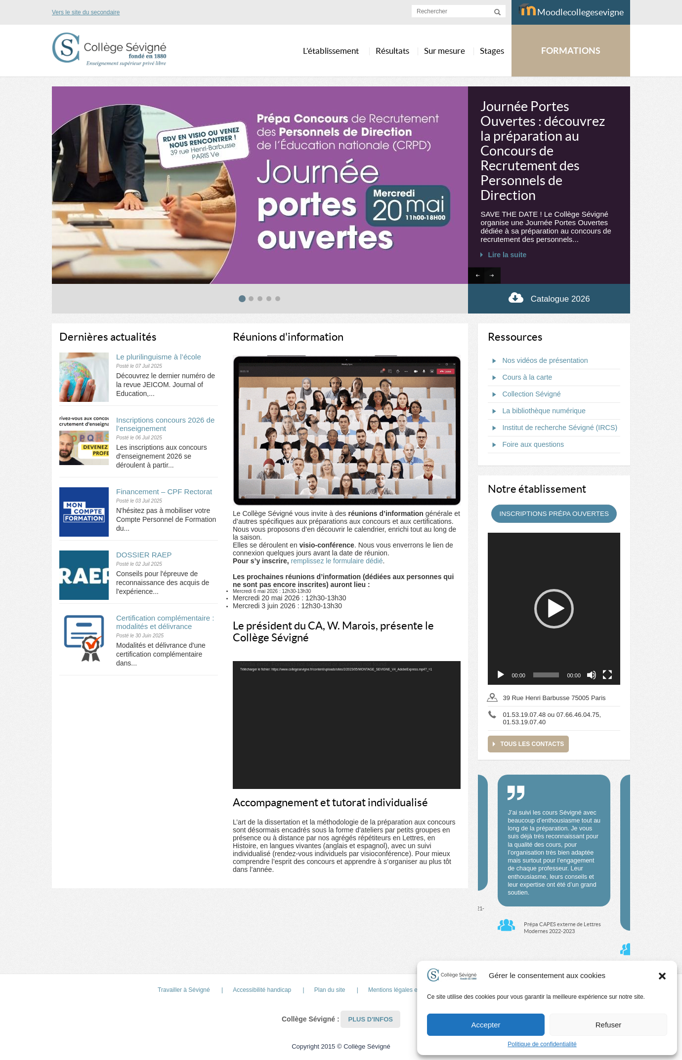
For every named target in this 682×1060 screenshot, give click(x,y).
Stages (492, 50)
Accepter (485, 1025)
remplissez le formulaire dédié (337, 561)
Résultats (392, 50)
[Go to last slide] (476, 276)
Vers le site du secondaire (86, 12)
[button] (662, 976)
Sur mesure (444, 50)
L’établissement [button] (331, 50)
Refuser (609, 1025)
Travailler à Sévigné (184, 989)
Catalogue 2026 (549, 297)
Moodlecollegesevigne (571, 10)
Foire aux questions (526, 445)
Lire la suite (507, 255)
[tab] (242, 298)
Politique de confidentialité (542, 1044)
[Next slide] (492, 276)
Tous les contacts (532, 744)
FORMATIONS (570, 50)
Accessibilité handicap (262, 989)
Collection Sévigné (524, 394)
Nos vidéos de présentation (538, 361)
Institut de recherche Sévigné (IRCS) (552, 428)
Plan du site (329, 989)
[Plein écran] (607, 675)
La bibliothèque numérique (537, 411)
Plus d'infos (370, 1019)
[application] (347, 725)
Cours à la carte (520, 378)
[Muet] (592, 675)
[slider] (546, 674)
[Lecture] (501, 675)
